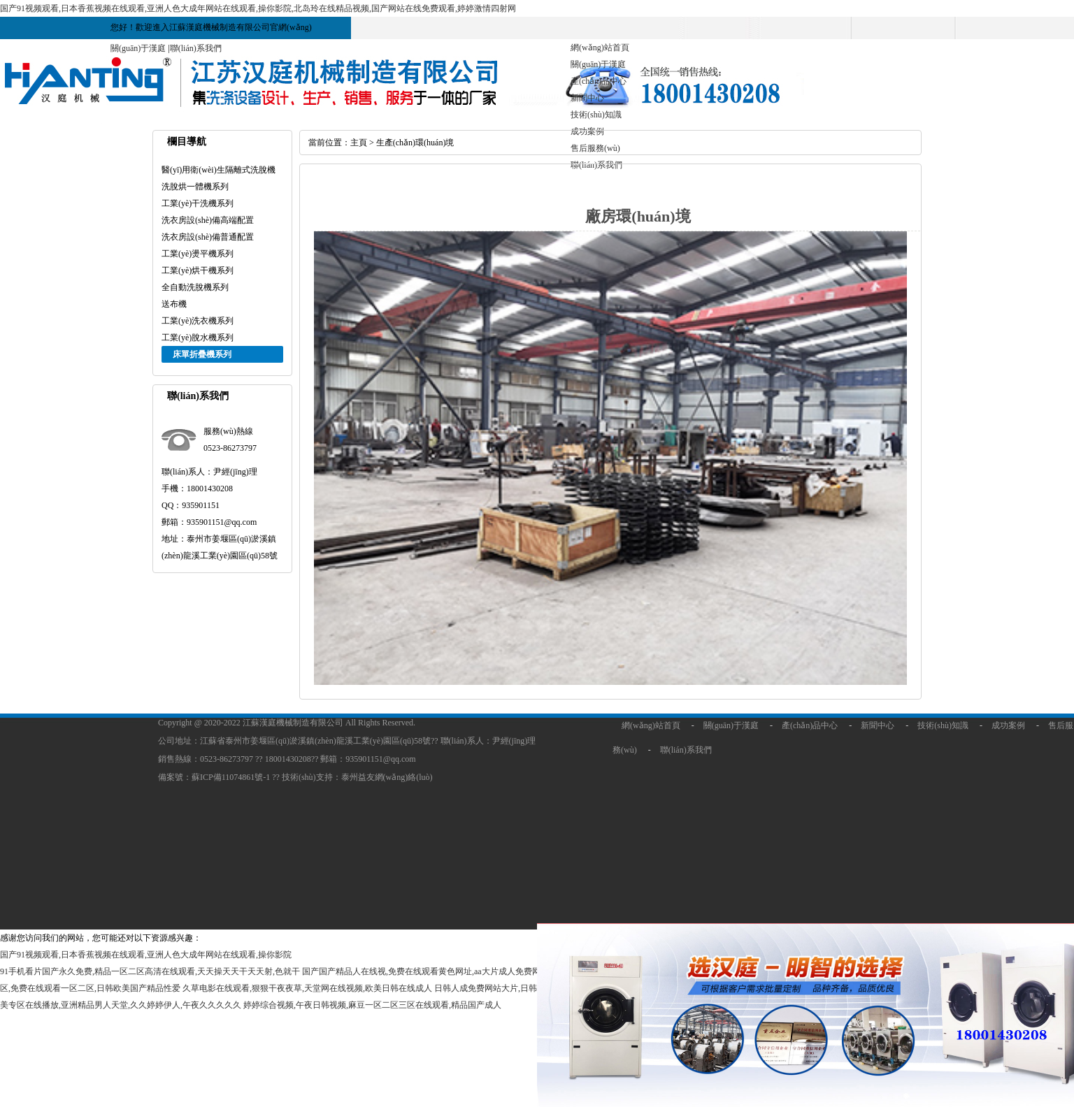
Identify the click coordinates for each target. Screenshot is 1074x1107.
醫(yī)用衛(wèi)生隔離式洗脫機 (218, 170)
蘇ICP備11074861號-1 (232, 777)
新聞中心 (587, 98)
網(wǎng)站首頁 (600, 47)
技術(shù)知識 (596, 115)
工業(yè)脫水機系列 (198, 337)
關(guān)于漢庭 (138, 48)
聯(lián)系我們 (196, 48)
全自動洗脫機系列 (195, 287)
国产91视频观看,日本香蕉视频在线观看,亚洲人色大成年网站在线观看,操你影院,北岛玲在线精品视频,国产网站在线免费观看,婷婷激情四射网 (258, 8)
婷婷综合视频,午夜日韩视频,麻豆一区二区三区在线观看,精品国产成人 (372, 1005)
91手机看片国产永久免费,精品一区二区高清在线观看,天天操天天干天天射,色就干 (150, 971)
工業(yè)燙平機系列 (198, 254)
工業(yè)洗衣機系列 (198, 321)
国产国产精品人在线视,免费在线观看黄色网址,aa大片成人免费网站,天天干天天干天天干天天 (472, 971)
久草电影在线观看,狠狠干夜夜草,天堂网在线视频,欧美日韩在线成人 (307, 988)
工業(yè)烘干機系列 (198, 270)
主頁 (358, 142)
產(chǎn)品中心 (598, 81)
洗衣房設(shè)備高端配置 (208, 220)
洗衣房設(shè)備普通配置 (208, 237)
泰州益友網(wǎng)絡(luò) (387, 777)
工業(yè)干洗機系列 (198, 203)
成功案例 (1008, 725)
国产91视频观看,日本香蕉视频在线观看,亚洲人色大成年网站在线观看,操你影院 (146, 955)
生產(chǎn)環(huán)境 (415, 142)
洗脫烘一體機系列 (195, 186)
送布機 (174, 304)
